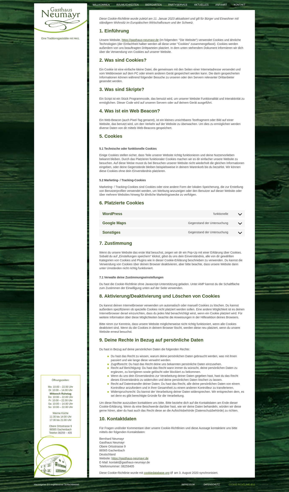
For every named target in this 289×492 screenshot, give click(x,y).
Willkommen (101, 4)
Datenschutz (212, 484)
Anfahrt (221, 4)
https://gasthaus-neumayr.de (140, 40)
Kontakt (239, 4)
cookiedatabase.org (157, 472)
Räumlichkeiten (128, 4)
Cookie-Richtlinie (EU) (242, 484)
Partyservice (177, 4)
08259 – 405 (65, 432)
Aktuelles (201, 4)
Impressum (188, 484)
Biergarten (153, 4)
